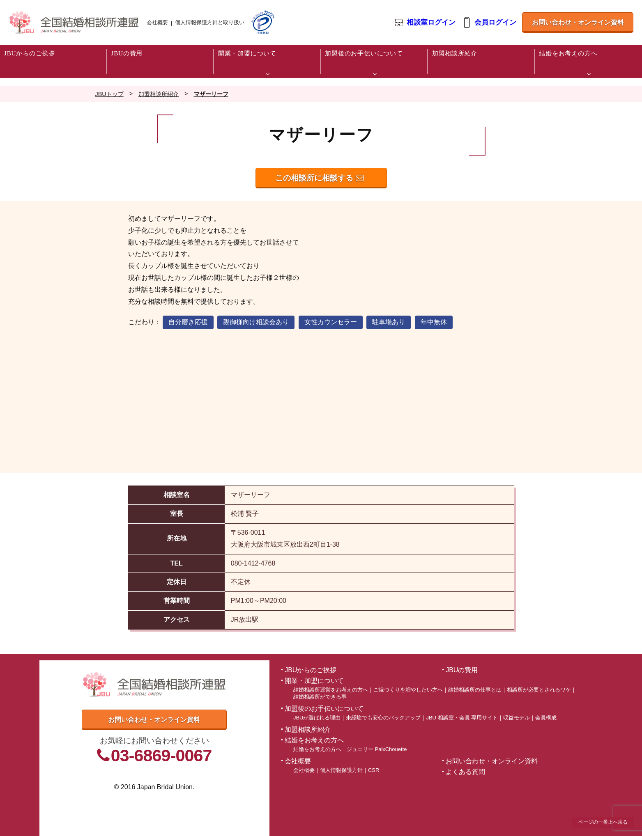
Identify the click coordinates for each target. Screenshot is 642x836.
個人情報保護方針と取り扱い (209, 22)
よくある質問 (465, 771)
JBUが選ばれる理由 (317, 718)
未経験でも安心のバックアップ (383, 718)
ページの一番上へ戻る (603, 822)
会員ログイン (495, 22)
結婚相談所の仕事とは (475, 690)
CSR (373, 770)
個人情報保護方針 (341, 770)
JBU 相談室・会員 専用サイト (462, 718)
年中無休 (434, 321)
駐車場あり (388, 321)
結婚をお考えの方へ (317, 749)
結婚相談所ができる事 (320, 697)
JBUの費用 (462, 670)
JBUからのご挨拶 (310, 670)
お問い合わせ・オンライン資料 (578, 22)
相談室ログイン (431, 22)
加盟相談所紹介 (308, 729)
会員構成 (546, 718)
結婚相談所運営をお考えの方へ (330, 690)
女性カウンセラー (330, 321)
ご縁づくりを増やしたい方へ (408, 690)
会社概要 (157, 22)
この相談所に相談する (319, 178)
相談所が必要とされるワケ (539, 690)
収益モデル (516, 718)
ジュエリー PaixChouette (377, 749)
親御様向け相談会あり (256, 321)
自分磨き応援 (188, 321)
